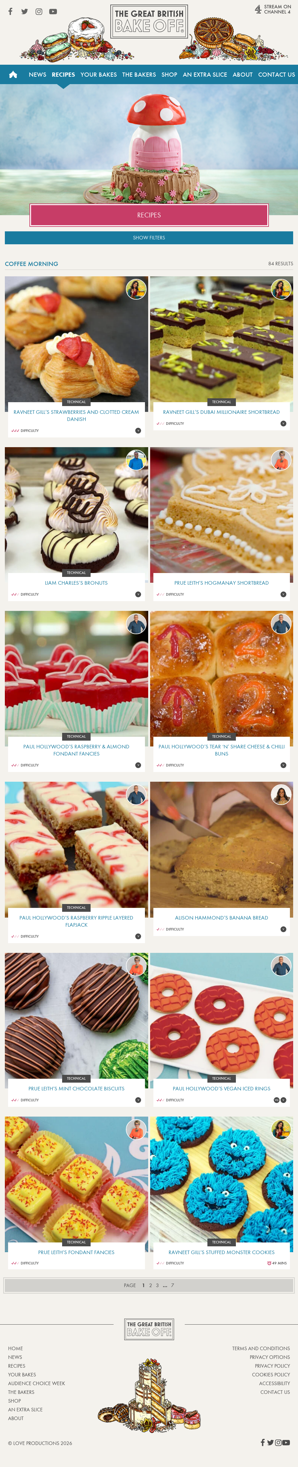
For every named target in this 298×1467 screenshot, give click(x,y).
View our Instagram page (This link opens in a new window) (39, 12)
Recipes (63, 74)
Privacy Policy (272, 1366)
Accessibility (274, 1383)
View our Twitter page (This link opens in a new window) (24, 12)
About (243, 74)
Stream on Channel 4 (260, 13)
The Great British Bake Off (149, 22)
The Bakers (139, 74)
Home (13, 74)
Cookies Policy (271, 1375)
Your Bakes (99, 74)
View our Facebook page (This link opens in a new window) (10, 12)
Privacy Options (270, 1357)
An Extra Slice (205, 74)
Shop (169, 74)
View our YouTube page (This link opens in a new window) (53, 12)
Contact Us (276, 74)
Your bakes (22, 1375)
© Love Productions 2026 (40, 1443)
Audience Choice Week (36, 1383)
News (37, 74)
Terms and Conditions (261, 1348)
